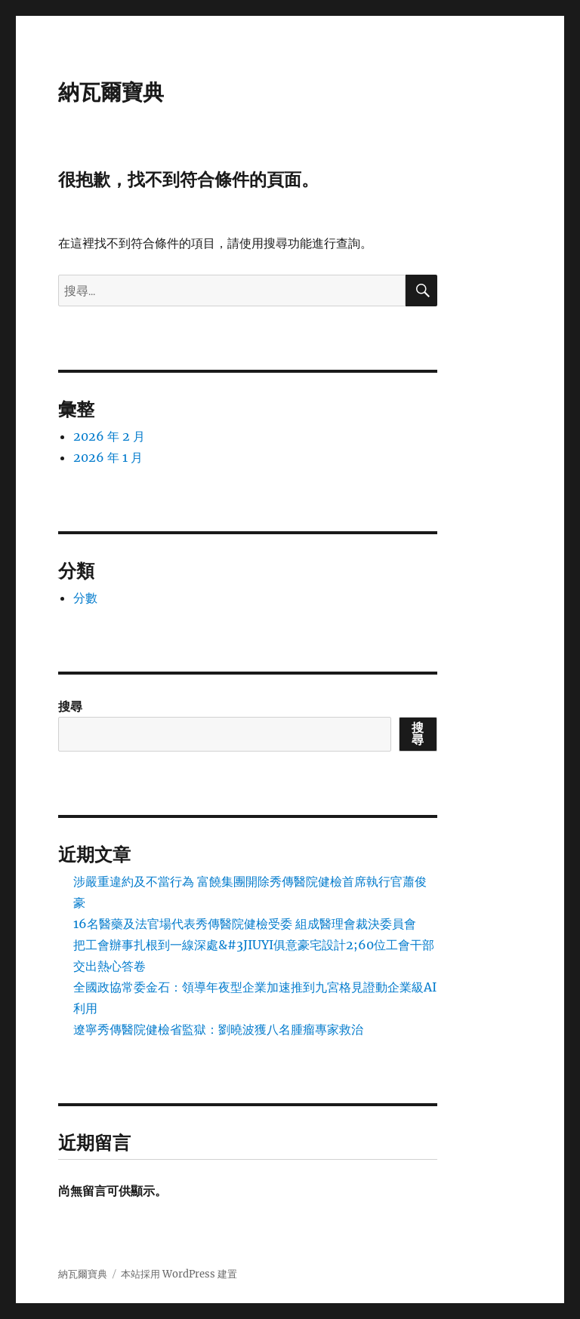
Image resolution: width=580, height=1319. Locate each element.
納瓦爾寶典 (111, 92)
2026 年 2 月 (109, 436)
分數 (85, 597)
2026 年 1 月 (108, 457)
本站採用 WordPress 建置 (179, 1274)
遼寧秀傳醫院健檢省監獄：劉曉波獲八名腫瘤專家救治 (218, 1029)
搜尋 (70, 706)
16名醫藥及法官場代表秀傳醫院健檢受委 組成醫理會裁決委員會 (244, 923)
